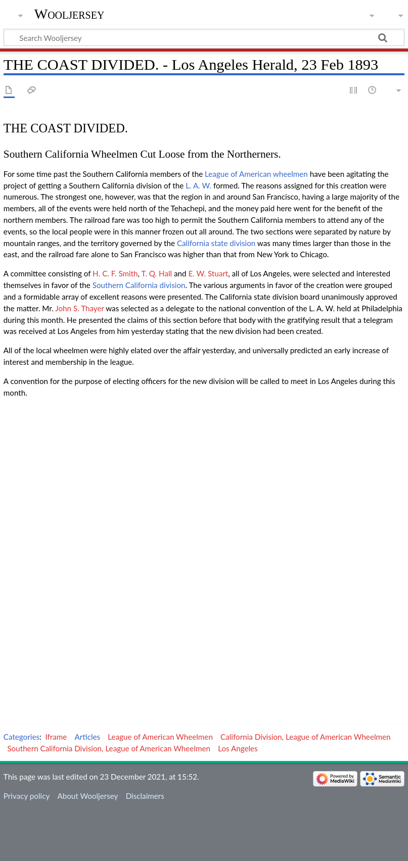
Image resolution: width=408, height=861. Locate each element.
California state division (216, 243)
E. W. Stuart (208, 273)
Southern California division (139, 285)
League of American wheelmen (256, 173)
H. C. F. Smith (115, 273)
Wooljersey (69, 14)
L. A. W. (198, 185)
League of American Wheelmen (160, 736)
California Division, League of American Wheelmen (305, 736)
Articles (88, 736)
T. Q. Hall (156, 273)
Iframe (56, 736)
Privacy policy (27, 795)
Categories (21, 736)
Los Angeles (238, 748)
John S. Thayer (79, 308)
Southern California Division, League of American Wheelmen (108, 748)
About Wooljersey (87, 795)
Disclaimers (145, 795)
